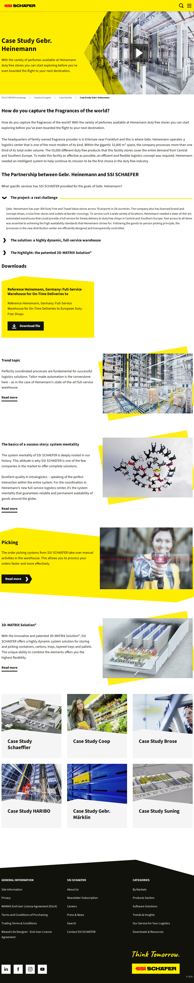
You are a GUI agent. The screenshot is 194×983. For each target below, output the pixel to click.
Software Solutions (145, 906)
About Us (73, 889)
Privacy (6, 898)
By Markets (140, 889)
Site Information (12, 889)
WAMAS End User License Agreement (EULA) (29, 906)
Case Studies (65, 97)
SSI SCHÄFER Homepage (14, 97)
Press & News (75, 915)
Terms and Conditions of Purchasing (25, 915)
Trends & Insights (42, 97)
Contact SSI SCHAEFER (81, 932)
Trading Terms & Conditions (19, 923)
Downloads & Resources (148, 932)
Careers (72, 906)
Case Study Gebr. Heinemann (94, 97)
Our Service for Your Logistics (151, 923)
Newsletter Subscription (82, 898)
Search (71, 923)
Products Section (143, 898)
